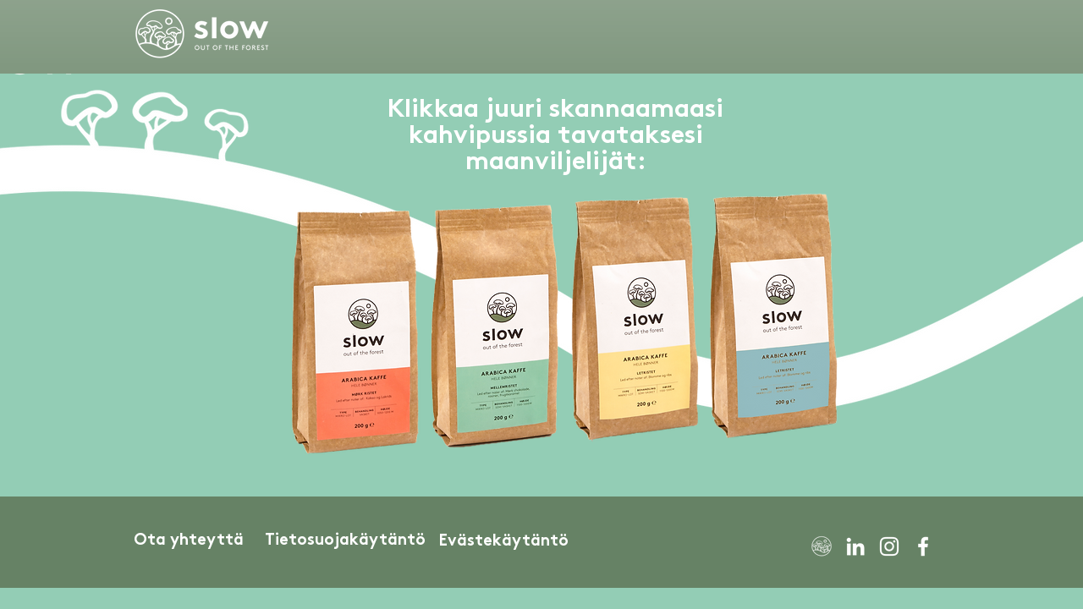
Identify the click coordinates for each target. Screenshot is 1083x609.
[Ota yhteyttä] (188, 541)
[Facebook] (923, 546)
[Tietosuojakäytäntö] (345, 541)
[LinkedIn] (855, 546)
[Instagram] (889, 546)
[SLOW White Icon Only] (821, 546)
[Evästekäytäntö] (503, 542)
